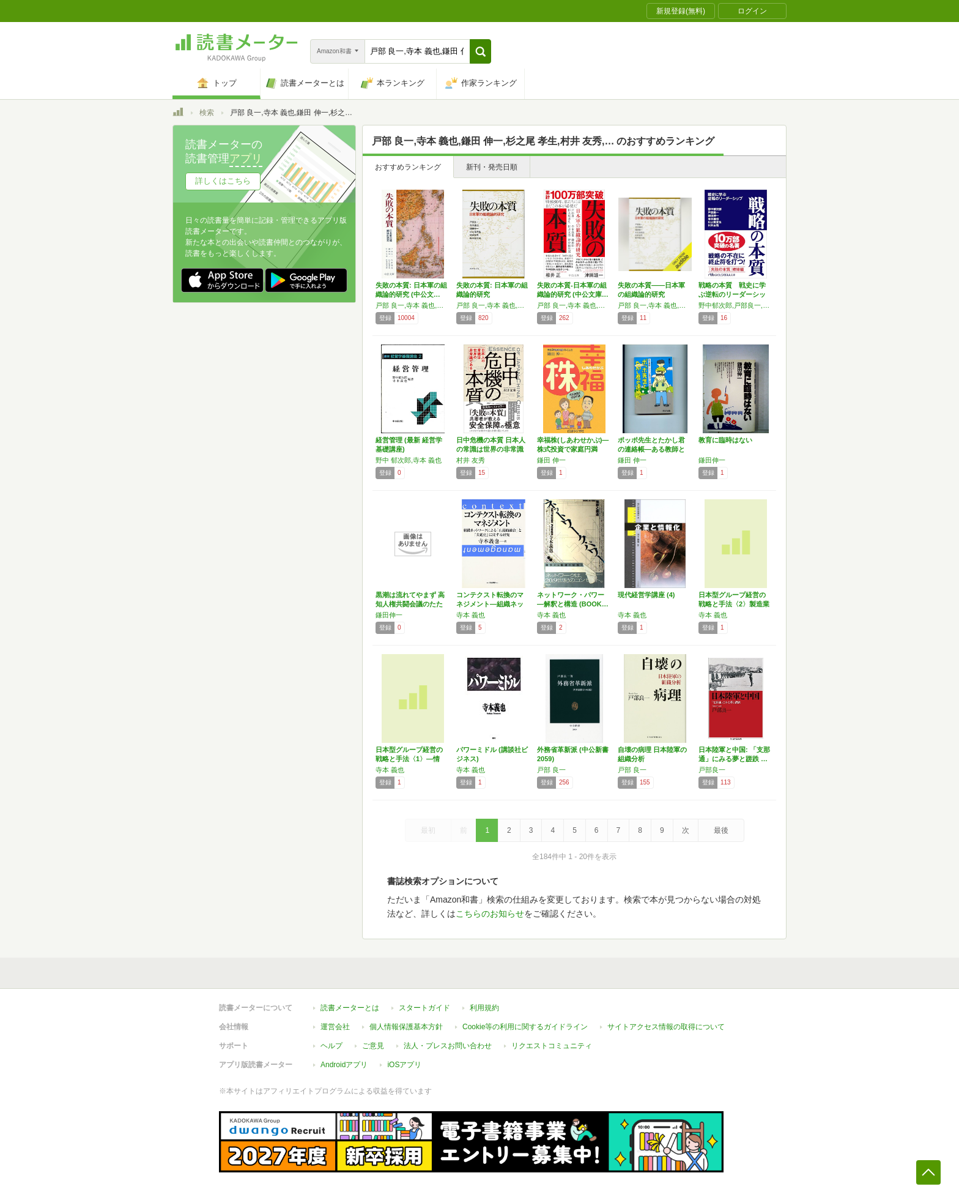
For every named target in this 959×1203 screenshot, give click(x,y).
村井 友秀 (470, 460)
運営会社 (335, 1026)
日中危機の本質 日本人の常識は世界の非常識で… (490, 449)
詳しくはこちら (223, 180)
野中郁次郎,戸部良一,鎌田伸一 (735, 305)
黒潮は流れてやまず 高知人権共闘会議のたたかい (410, 604)
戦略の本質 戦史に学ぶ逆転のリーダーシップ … (732, 294)
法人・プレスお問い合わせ (448, 1045)
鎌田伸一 (711, 460)
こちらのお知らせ (490, 913)
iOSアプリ (404, 1064)
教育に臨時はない (725, 440)
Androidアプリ (344, 1064)
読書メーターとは (349, 1007)
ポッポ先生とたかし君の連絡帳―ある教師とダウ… (651, 449)
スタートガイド (424, 1007)
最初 (428, 830)
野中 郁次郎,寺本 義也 (409, 460)
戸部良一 (711, 769)
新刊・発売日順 (491, 167)
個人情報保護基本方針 (406, 1026)
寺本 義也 (470, 615)
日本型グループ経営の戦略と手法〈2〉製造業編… (733, 604)
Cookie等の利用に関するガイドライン (525, 1026)
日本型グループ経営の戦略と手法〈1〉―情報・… (409, 759)
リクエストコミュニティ (551, 1045)
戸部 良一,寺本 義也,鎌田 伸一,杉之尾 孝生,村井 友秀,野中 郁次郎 (413, 305)
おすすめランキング (408, 167)
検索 (206, 112)
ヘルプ (331, 1045)
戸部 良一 (551, 769)
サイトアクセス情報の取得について (666, 1026)
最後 (721, 830)
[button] (480, 51)
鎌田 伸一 (551, 460)
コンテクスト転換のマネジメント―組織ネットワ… (490, 604)
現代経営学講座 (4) (646, 594)
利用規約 (484, 1007)
